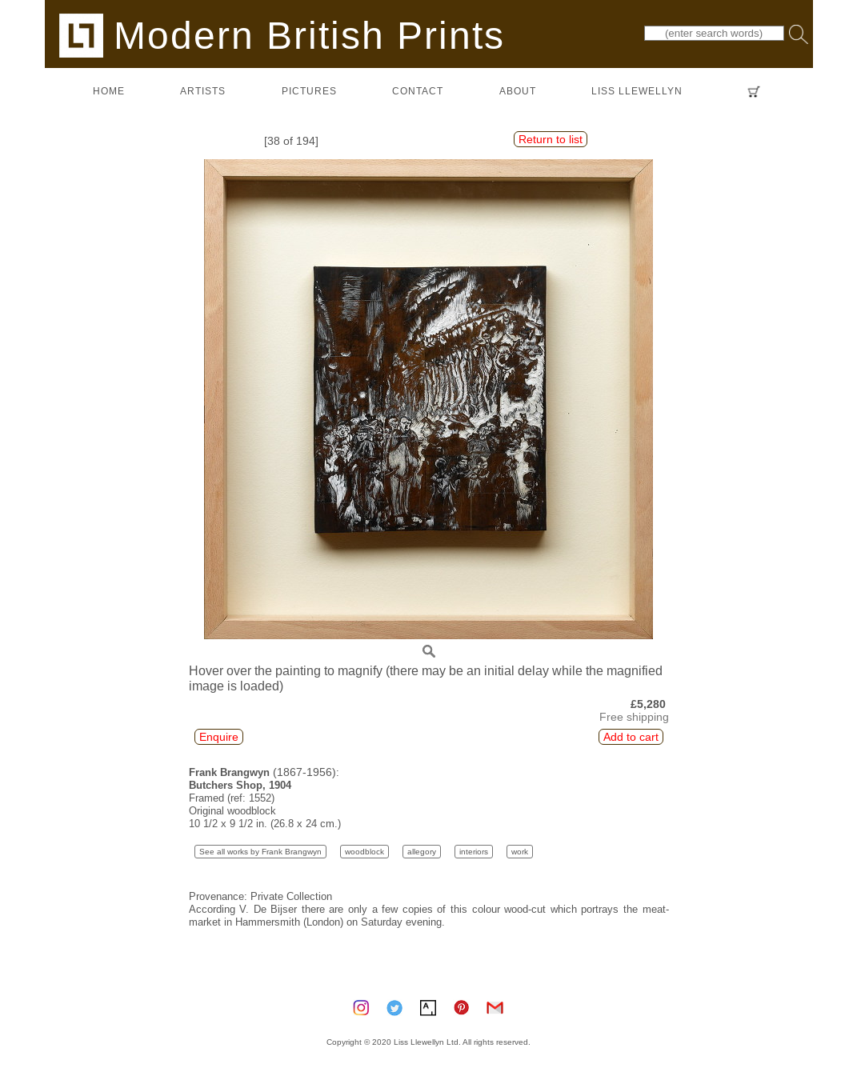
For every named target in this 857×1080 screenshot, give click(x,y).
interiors (473, 851)
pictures (309, 91)
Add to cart (631, 736)
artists (203, 91)
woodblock (364, 851)
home (109, 91)
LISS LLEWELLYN (637, 91)
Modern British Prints (282, 35)
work (519, 851)
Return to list (551, 139)
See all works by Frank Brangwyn (260, 851)
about (517, 91)
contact (417, 91)
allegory (421, 851)
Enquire (218, 736)
